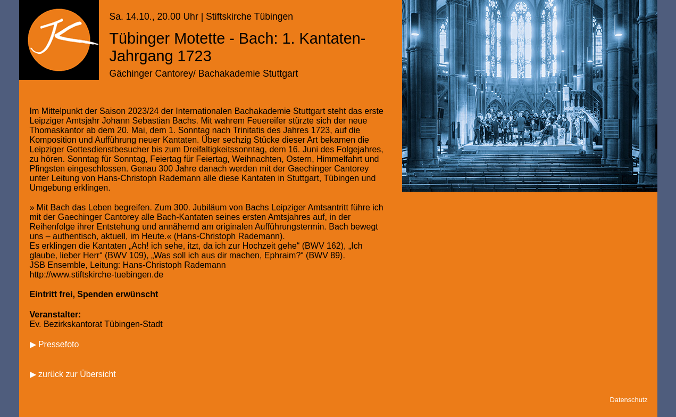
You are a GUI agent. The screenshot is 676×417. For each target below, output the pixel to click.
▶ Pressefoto (54, 344)
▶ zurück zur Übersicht (73, 374)
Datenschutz (629, 400)
